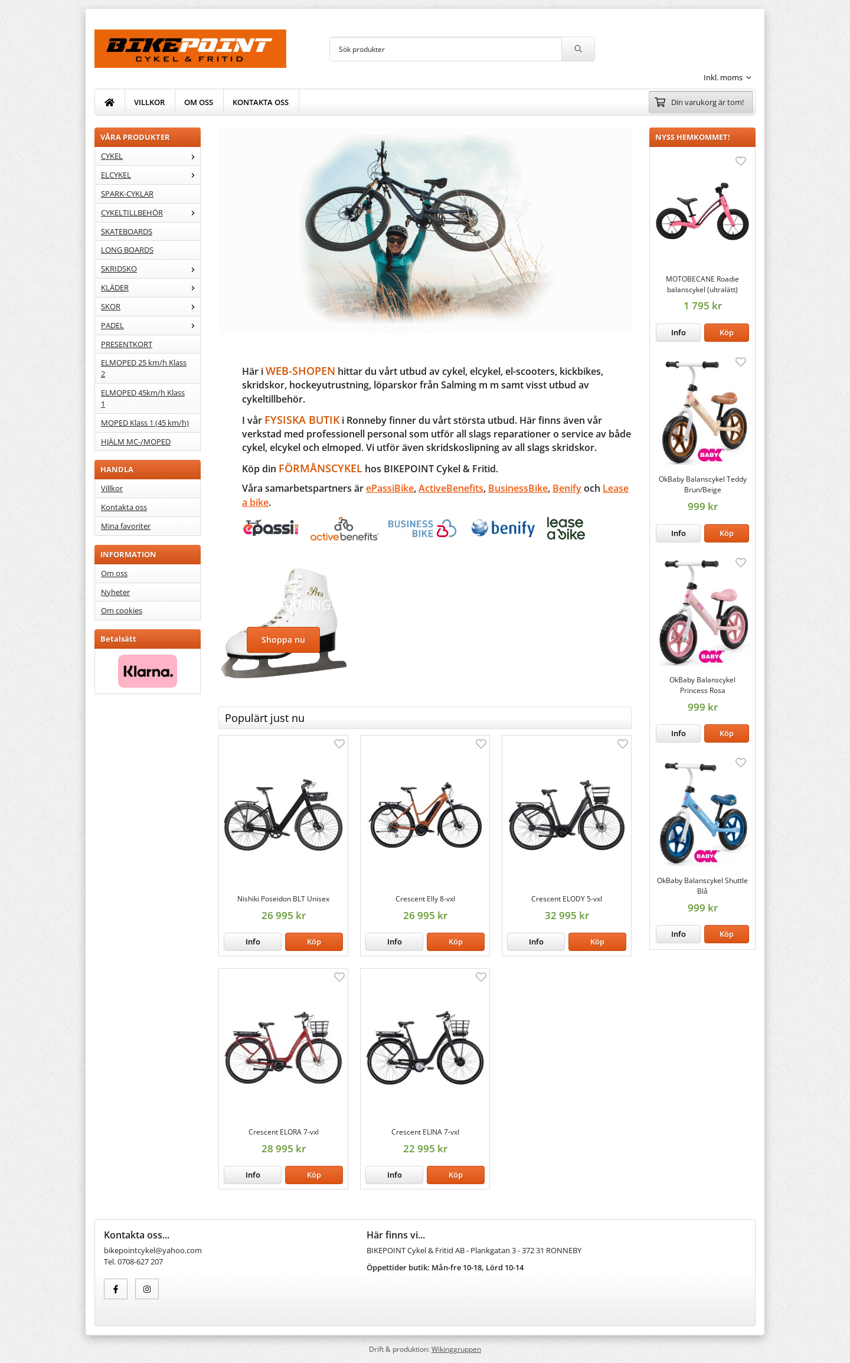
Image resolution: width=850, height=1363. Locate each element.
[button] (726, 332)
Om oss (114, 573)
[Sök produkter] (445, 49)
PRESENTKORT (126, 344)
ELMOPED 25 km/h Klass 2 (144, 368)
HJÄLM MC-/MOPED (136, 441)
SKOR (150, 306)
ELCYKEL (150, 174)
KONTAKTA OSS (261, 102)
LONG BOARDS (127, 249)
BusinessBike (518, 488)
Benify (566, 488)
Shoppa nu (283, 639)
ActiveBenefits (451, 488)
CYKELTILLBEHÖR (150, 212)
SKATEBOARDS (126, 231)
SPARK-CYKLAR (127, 193)
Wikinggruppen (456, 1349)
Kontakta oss (124, 507)
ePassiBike (390, 488)
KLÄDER (150, 287)
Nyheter (115, 592)
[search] (577, 49)
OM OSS (198, 102)
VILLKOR (149, 102)
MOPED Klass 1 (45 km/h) (145, 422)
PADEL (150, 325)
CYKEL (150, 156)
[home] (110, 102)
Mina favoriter (126, 526)
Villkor (112, 488)
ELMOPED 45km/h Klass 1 (143, 398)
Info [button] (678, 332)
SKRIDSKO (150, 268)
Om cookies (121, 610)
